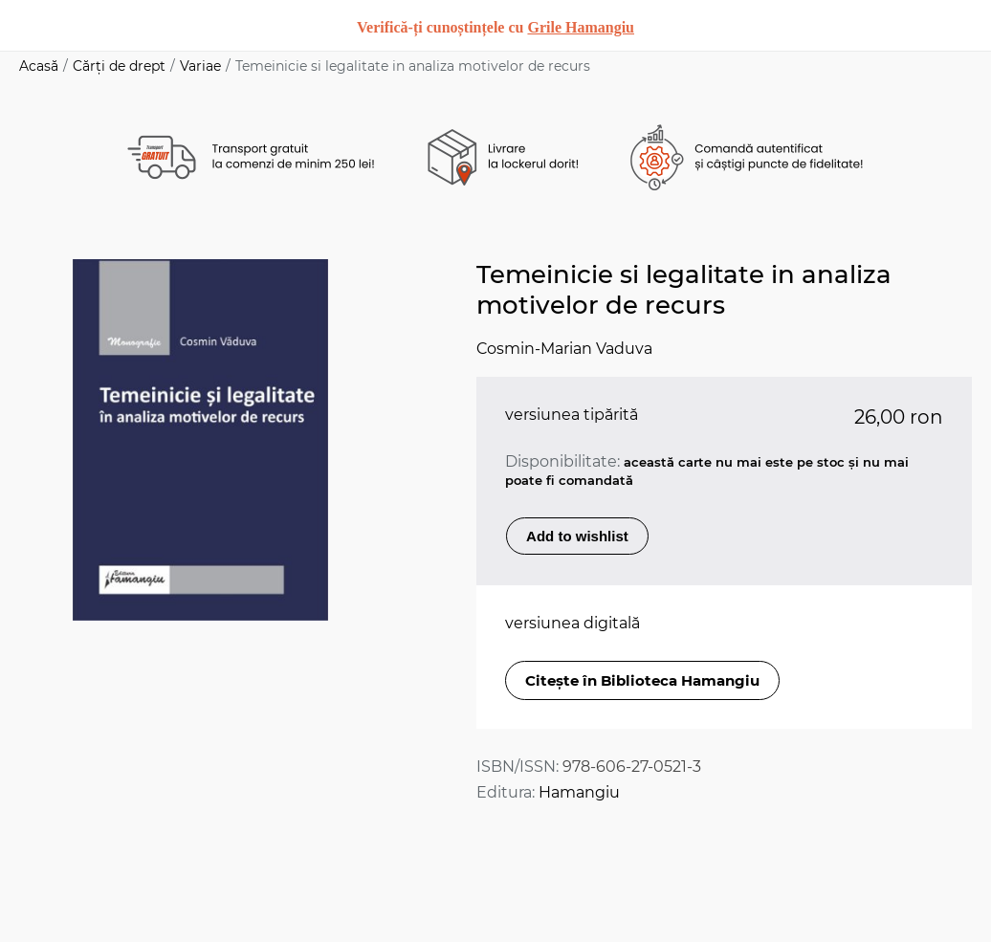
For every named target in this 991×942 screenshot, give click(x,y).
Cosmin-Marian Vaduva (564, 349)
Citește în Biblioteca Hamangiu (642, 680)
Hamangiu (579, 792)
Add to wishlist (577, 536)
